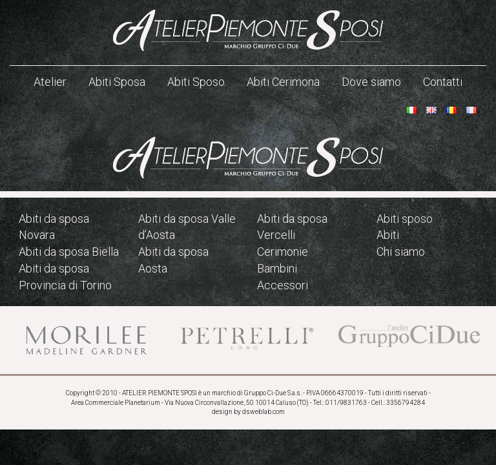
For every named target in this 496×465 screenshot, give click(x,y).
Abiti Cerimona (283, 81)
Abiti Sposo (196, 81)
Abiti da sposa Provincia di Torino (65, 277)
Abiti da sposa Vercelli (292, 227)
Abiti (388, 235)
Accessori (282, 285)
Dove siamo (371, 81)
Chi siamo (401, 251)
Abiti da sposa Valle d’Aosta (187, 227)
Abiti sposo (405, 218)
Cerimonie (282, 251)
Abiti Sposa (116, 81)
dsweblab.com (263, 411)
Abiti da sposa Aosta (173, 260)
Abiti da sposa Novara (54, 227)
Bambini (277, 268)
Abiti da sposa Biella (69, 251)
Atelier (50, 81)
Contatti (442, 81)
